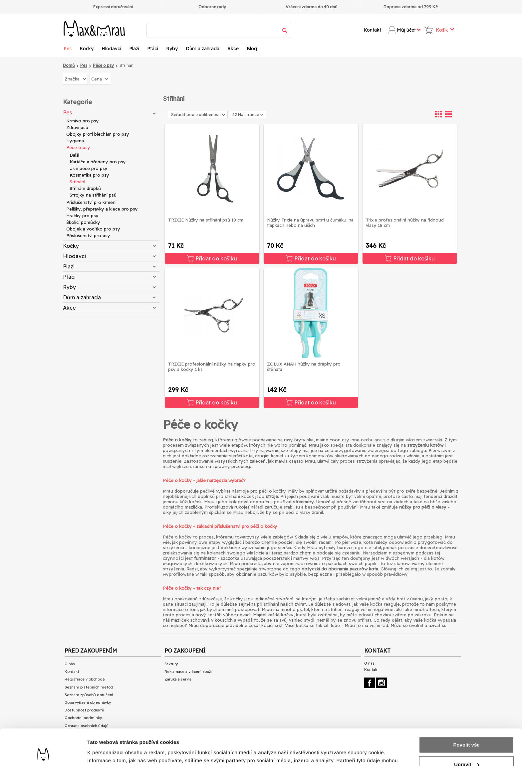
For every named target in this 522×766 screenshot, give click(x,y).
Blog (252, 49)
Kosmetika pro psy (89, 175)
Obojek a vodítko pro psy (93, 228)
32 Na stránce (247, 114)
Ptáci (152, 49)
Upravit (466, 730)
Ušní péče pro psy (89, 168)
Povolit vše (466, 711)
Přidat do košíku (212, 258)
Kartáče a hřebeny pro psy (98, 161)
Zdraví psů (77, 127)
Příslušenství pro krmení (91, 202)
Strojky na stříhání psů (93, 195)
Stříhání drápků (85, 188)
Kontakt (372, 30)
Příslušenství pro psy (88, 235)
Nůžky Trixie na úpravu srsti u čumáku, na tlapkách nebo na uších (310, 222)
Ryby (172, 49)
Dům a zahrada (202, 49)
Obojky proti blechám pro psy (97, 134)
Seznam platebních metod (89, 687)
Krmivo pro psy (82, 120)
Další (74, 155)
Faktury (171, 664)
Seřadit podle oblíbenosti (198, 114)
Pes (68, 49)
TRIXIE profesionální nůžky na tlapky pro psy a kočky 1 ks (211, 366)
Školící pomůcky (83, 222)
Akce (233, 49)
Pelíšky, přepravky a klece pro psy (102, 209)
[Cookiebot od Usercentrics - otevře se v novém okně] (43, 753)
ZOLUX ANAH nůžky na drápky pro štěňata (304, 366)
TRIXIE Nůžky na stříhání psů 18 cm (205, 220)
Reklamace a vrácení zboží (188, 671)
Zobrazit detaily (106, 753)
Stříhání (77, 181)
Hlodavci (111, 49)
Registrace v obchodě (85, 679)
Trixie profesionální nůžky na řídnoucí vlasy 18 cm (405, 222)
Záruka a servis (178, 679)
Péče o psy (78, 147)
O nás (70, 664)
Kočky (87, 49)
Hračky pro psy (82, 215)
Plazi (134, 49)
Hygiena (75, 140)
